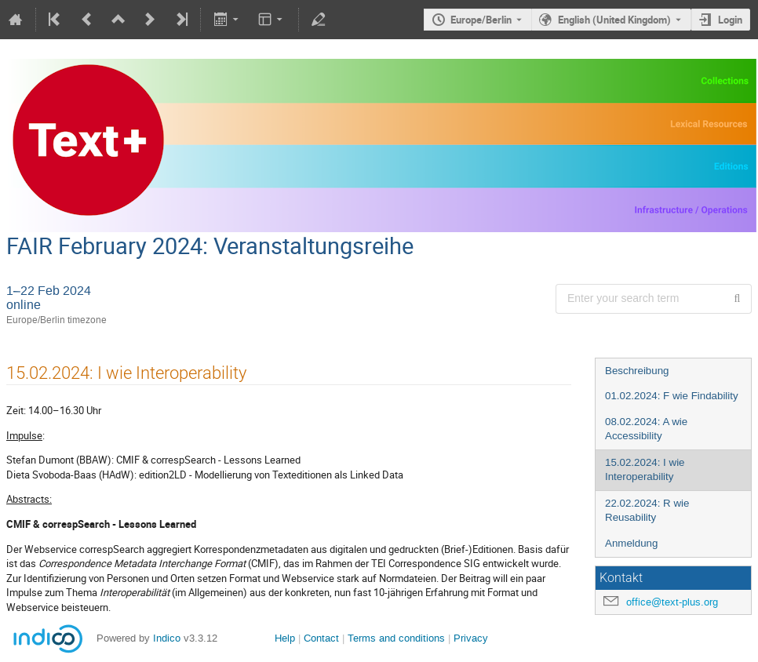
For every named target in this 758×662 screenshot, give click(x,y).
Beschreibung (637, 370)
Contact (321, 638)
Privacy (471, 638)
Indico (166, 638)
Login (730, 20)
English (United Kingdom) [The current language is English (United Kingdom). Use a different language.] (614, 20)
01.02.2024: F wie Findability (671, 396)
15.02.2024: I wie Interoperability (645, 469)
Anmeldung (631, 543)
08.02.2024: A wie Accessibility (646, 429)
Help (285, 638)
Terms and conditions (396, 638)
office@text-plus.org (672, 602)
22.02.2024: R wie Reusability (647, 510)
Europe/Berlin (481, 20)
